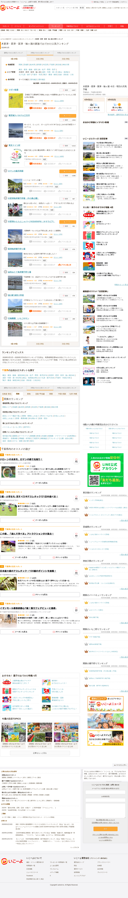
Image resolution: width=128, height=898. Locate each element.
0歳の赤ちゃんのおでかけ (94, 428)
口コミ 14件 (58, 257)
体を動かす (33, 418)
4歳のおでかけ (94, 438)
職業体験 (39, 783)
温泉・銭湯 (7, 441)
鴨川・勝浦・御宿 (50, 75)
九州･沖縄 (73, 394)
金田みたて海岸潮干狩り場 (19, 272)
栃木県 (32, 65)
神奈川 (27, 30)
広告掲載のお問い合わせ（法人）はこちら (105, 822)
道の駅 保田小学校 (16, 295)
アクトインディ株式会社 (99, 858)
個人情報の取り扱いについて (105, 820)
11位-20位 (40, 59)
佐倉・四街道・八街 (66, 75)
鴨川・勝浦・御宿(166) (11, 380)
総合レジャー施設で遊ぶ (12, 416)
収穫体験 (32, 783)
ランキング (55, 26)
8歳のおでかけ (94, 447)
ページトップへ (120, 765)
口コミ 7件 (57, 280)
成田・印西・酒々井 (49, 72)
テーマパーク (24, 436)
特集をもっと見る (121, 285)
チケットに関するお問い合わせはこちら (106, 834)
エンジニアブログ (79, 876)
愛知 (44, 30)
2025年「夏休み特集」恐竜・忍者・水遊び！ (16, 808)
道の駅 (26, 441)
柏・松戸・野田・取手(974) (36, 375)
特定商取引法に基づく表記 (35, 879)
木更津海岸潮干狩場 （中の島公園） (23, 198)
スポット (6, 26)
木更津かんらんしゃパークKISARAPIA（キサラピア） (31, 222)
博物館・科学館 (25, 438)
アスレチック (54, 438)
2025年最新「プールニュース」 (44, 808)
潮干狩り (27, 427)
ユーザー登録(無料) (112, 2)
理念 (75, 865)
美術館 (41, 795)
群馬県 (39, 65)
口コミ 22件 (58, 304)
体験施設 (44, 438)
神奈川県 (65, 65)
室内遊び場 (7, 436)
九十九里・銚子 (25, 75)
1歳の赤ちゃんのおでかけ (116, 428)
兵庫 (72, 30)
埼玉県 (45, 65)
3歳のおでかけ (117, 433)
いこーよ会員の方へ (105, 840)
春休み (88, 8)
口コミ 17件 (58, 234)
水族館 (44, 436)
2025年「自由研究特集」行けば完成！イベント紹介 (18, 810)
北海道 (12, 30)
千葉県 (52, 65)
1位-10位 (14, 59)
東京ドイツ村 (14, 145)
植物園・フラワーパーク (57, 436)
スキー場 (13, 800)
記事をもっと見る (40, 753)
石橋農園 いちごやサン (18, 318)
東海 (40, 30)
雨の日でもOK (96, 8)
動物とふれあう (108, 8)
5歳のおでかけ (117, 438)
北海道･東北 (6, 394)
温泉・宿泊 (43, 418)
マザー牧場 (13, 90)
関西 (60, 30)
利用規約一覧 (30, 865)
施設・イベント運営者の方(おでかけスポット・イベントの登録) (33, 817)
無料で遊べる (17, 789)
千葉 (31, 30)
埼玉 (34, 30)
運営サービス (78, 869)
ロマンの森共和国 (15, 171)
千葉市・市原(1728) (63, 378)
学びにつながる (47, 416)
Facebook (29, 876)
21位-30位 (66, 59)
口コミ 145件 (59, 101)
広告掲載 (29, 869)
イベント (17, 26)
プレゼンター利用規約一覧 (58, 862)
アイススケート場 (23, 800)
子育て (110, 26)
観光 (32, 441)
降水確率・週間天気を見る (118, 115)
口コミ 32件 (58, 184)
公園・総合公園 (66, 438)
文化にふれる (59, 416)
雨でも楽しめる (7, 795)
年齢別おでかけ (72, 26)
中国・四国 (79, 30)
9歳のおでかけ (117, 447)
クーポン (68, 116)
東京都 (58, 65)
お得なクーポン (7, 789)
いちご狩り (18, 427)
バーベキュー (8, 427)
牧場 (38, 436)
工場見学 (35, 438)
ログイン (124, 2)
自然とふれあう (8, 418)
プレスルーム (54, 869)
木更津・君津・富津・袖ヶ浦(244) (61, 375)
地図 (44, 104)
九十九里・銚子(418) (46, 378)
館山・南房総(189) (30, 378)
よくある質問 (54, 865)
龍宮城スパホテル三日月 (19, 115)
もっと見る (73, 847)
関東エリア (7, 407)
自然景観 (71, 436)
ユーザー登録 (6, 817)
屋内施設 (33, 79)
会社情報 (100, 869)
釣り (24, 777)
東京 (22, 30)
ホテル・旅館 (17, 441)
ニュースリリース (32, 872)
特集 (122, 26)
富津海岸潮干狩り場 (16, 249)
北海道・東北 (5, 30)
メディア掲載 (54, 872)
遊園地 (14, 436)
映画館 (24, 795)
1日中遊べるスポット (121, 8)
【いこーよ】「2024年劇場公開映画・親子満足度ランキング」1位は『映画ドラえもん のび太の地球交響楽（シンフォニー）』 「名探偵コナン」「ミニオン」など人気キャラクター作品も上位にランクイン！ (45, 841)
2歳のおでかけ (94, 433)
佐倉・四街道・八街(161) (31, 380)
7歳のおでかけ (117, 442)
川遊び (56, 789)
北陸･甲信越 (40, 394)
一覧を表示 (124, 520)
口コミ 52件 (59, 131)
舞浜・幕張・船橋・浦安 (28, 69)
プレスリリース (102, 872)
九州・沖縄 (89, 30)
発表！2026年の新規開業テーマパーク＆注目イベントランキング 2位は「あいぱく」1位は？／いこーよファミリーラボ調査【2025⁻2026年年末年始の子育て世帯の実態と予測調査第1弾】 (45, 826)
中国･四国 (62, 394)
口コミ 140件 (59, 156)
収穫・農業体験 (22, 418)
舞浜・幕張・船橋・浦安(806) (14, 375)
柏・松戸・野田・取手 (47, 69)
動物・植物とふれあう (30, 416)
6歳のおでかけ (94, 442)
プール (34, 777)
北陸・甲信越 (52, 30)
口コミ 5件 (57, 327)
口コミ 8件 (57, 207)
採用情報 (77, 872)
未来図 (99, 865)
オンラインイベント (36, 26)
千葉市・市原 (37, 75)
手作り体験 (12, 783)
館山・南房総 (64, 72)
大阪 (64, 30)
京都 (68, 30)
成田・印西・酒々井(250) (12, 378)
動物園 (32, 436)
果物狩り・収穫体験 (10, 438)
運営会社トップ (79, 862)
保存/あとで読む (98, 2)
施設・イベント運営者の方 (35, 862)
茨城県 (26, 65)
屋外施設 (41, 79)
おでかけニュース (93, 26)
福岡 (95, 30)
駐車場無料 (27, 789)
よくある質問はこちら (105, 837)
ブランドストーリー (103, 862)
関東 (18, 30)
